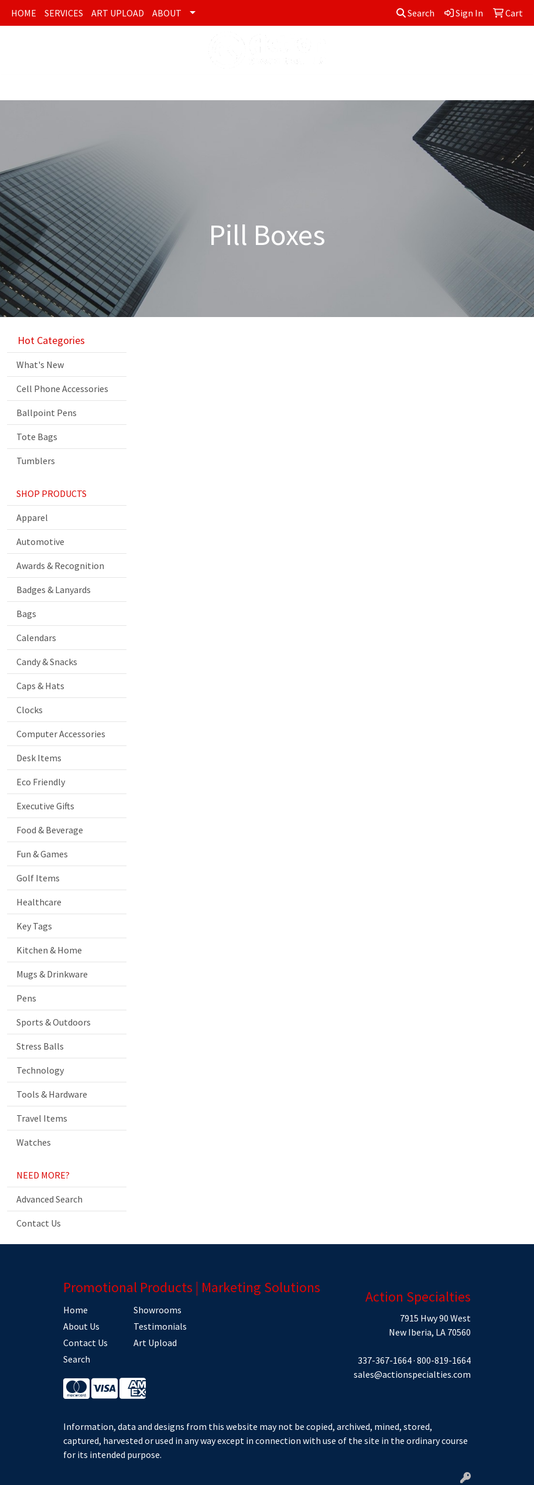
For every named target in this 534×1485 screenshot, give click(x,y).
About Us (81, 1326)
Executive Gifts (45, 806)
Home (75, 1310)
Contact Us (38, 1223)
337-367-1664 (385, 1360)
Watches (33, 1142)
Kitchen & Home (49, 950)
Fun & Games (42, 854)
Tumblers (35, 460)
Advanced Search (49, 1199)
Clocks (29, 710)
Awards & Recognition (60, 565)
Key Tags (34, 926)
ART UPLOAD (117, 13)
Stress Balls (40, 1046)
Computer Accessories (60, 734)
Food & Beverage (49, 830)
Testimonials (160, 1326)
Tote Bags (36, 436)
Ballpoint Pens (46, 412)
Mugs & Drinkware (52, 974)
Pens (26, 998)
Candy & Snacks (46, 661)
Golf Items (38, 878)
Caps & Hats (40, 686)
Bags (26, 613)
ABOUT (167, 13)
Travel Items (41, 1118)
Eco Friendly (40, 782)
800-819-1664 (444, 1360)
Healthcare (38, 902)
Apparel (32, 517)
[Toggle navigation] (18, 87)
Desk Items (38, 758)
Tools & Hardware (51, 1094)
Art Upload (155, 1342)
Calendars (36, 637)
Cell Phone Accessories (62, 388)
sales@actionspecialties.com (412, 1374)
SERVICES (63, 13)
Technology (40, 1070)
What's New (40, 364)
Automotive (40, 541)
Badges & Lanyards (53, 589)
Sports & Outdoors (53, 1022)
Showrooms (158, 1310)
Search (415, 13)
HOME (23, 13)
